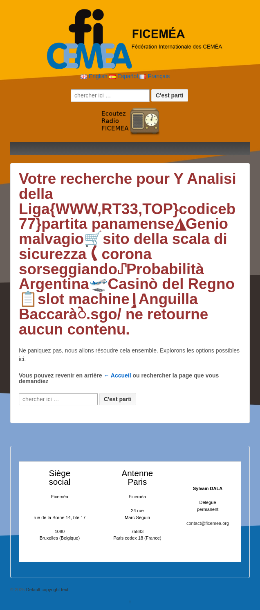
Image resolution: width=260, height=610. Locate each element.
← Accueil (117, 375)
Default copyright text (46, 589)
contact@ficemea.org (207, 523)
